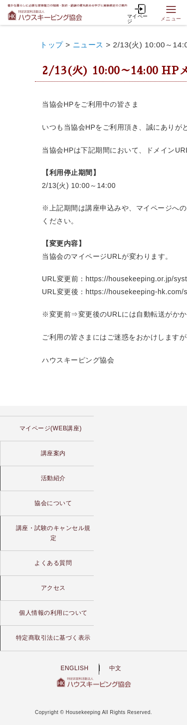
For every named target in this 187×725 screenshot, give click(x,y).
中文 (115, 668)
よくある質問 (53, 562)
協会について (53, 503)
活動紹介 (53, 478)
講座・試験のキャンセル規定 (53, 533)
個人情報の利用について (53, 612)
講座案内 (53, 453)
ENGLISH (74, 668)
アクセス (53, 587)
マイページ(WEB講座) (50, 428)
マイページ (137, 12)
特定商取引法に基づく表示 (53, 637)
